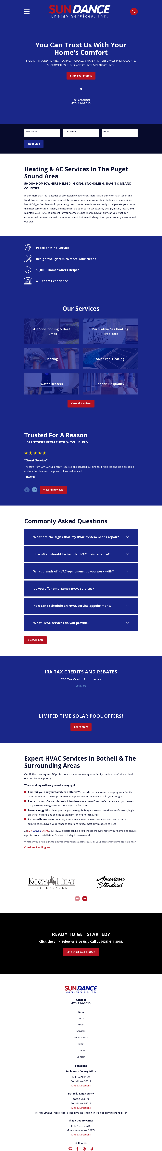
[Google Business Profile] (70, 1149)
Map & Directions (81, 1085)
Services (81, 1031)
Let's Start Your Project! (81, 952)
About (81, 1024)
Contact (81, 1057)
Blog (80, 1044)
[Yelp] (84, 1149)
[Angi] (91, 1149)
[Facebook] (77, 1149)
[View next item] (34, 489)
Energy (38, 830)
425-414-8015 (81, 103)
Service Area (81, 1037)
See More (81, 685)
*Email (106, 131)
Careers (81, 1050)
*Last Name (70, 131)
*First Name (31, 131)
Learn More (81, 727)
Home (81, 1018)
